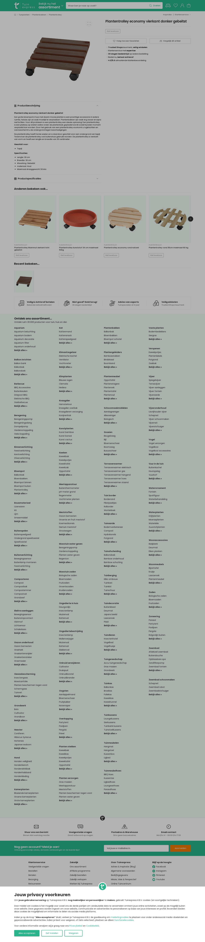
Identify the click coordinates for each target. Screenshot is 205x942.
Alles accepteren (27, 933)
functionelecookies (124, 920)
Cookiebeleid (92, 925)
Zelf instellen (52, 933)
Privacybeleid (75, 925)
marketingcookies (120, 917)
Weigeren (73, 933)
